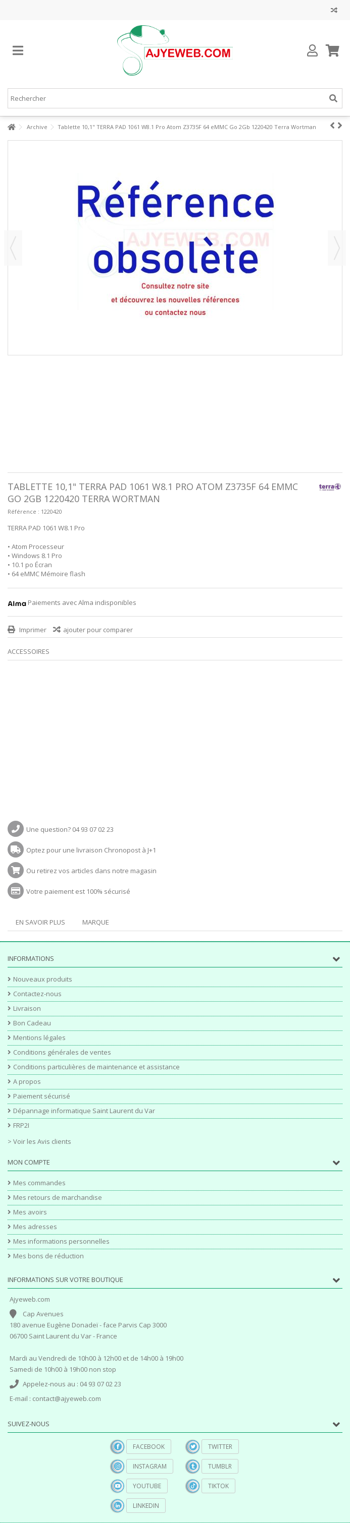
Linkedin (146, 1505)
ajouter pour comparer (98, 629)
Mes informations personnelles (61, 1241)
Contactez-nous (37, 994)
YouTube (147, 1486)
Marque (95, 922)
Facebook (149, 1446)
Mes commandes (39, 1183)
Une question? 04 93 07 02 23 (70, 829)
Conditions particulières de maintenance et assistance (96, 1067)
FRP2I (21, 1125)
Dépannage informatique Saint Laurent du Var (84, 1111)
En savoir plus (40, 922)
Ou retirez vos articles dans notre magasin (91, 870)
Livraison (27, 1008)
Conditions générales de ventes (62, 1052)
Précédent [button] (13, 248)
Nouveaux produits (42, 979)
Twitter (220, 1446)
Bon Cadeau (32, 1023)
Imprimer (32, 629)
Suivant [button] (337, 248)
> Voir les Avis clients (39, 1141)
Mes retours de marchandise (57, 1197)
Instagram (150, 1466)
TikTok (218, 1486)
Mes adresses (35, 1227)
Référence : (23, 511)
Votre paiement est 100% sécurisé (78, 891)
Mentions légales (39, 1037)
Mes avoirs (30, 1212)
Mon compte (29, 1162)
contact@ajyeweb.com (66, 1398)
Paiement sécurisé (41, 1096)
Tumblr (220, 1466)
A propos (27, 1081)
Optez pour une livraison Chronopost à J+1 (91, 850)
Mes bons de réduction (48, 1256)
